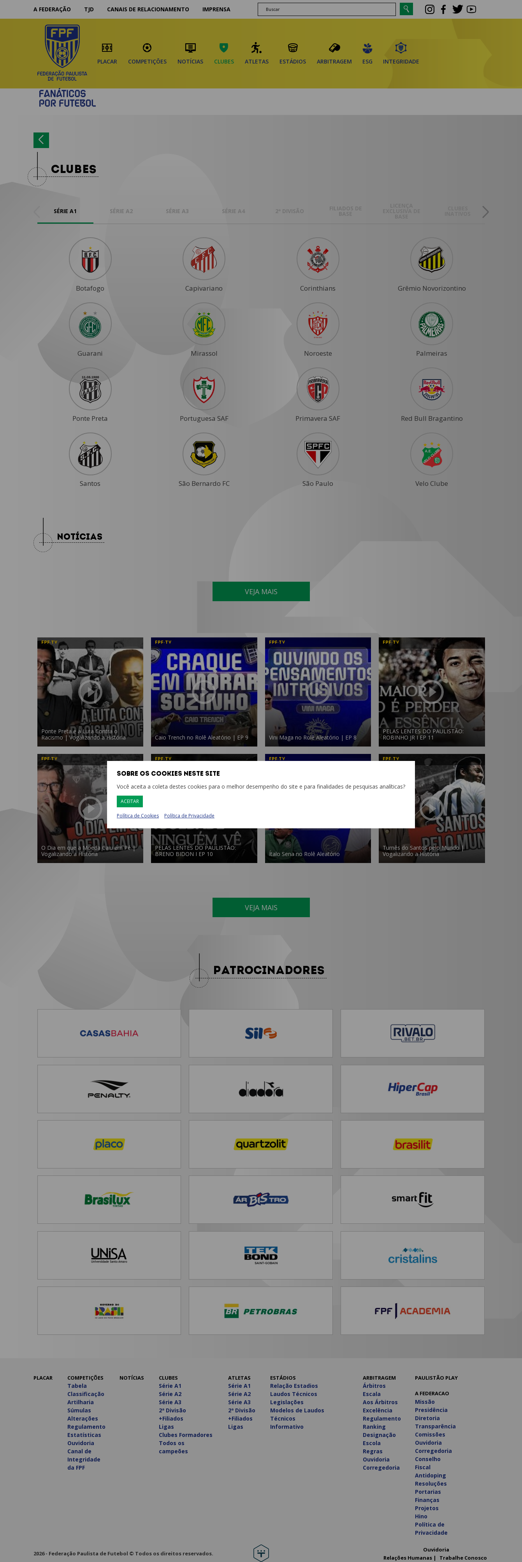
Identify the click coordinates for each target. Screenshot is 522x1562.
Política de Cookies (138, 816)
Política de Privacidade (189, 815)
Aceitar (130, 801)
